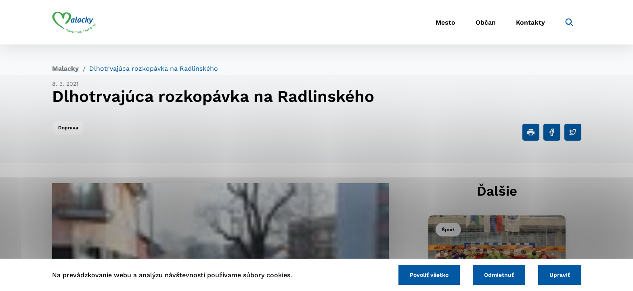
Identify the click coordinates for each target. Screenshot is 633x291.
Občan (486, 22)
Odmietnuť (499, 275)
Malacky (65, 68)
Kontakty (530, 22)
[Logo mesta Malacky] (74, 22)
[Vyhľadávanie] (569, 22)
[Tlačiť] (530, 132)
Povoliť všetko (429, 275)
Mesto (445, 22)
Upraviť (559, 275)
